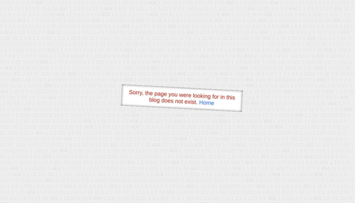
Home (206, 102)
